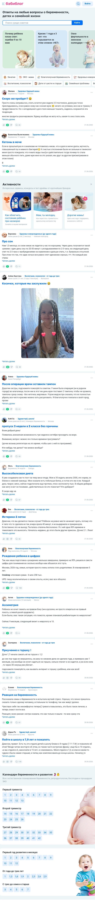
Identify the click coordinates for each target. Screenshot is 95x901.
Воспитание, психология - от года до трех (42, 276)
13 (22, 800)
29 (16, 832)
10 (17, 171)
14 (5, 813)
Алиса (10, 377)
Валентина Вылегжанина (18, 135)
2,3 (33, 876)
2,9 (45, 876)
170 (18, 762)
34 (45, 832)
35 (17, 678)
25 (16, 819)
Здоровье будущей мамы (28, 91)
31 (28, 832)
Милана (11, 91)
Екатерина (12, 643)
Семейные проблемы (77, 83)
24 (11, 819)
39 (22, 838)
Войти (87, 3)
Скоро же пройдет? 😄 (17, 98)
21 (17, 409)
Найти (77, 22)
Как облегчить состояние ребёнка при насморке (15, 218)
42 (39, 838)
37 (17, 722)
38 (16, 838)
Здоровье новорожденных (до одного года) (38, 234)
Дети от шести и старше (48, 83)
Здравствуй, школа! (26, 419)
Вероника (12, 234)
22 (50, 813)
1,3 (10, 876)
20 (39, 813)
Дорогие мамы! (75, 215)
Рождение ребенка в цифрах (21, 556)
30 (18, 367)
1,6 (16, 876)
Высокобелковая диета (17, 473)
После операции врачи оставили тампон (29, 384)
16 (16, 813)
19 (33, 813)
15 (11, 813)
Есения (11, 687)
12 (16, 800)
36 (5, 838)
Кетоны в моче (12, 142)
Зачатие (9, 77)
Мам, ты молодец (45, 215)
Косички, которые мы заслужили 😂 (26, 283)
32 (33, 832)
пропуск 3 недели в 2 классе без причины (30, 426)
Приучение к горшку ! (16, 650)
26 (17, 125)
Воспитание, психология (17, 83)
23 (5, 819)
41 (33, 838)
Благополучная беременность (54, 77)
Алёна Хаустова (14, 276)
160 (19, 588)
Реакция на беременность (19, 694)
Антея (10, 598)
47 (17, 500)
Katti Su (11, 419)
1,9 (22, 876)
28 (11, 832)
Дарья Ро (12, 732)
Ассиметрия (10, 605)
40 (28, 838)
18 (28, 813)
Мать (10, 466)
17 (22, 813)
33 (17, 456)
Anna (10, 549)
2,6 (39, 876)
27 (5, 832)
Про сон (7, 241)
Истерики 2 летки (14, 516)
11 (17, 266)
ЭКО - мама (26, 77)
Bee (9, 509)
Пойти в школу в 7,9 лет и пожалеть (26, 739)
